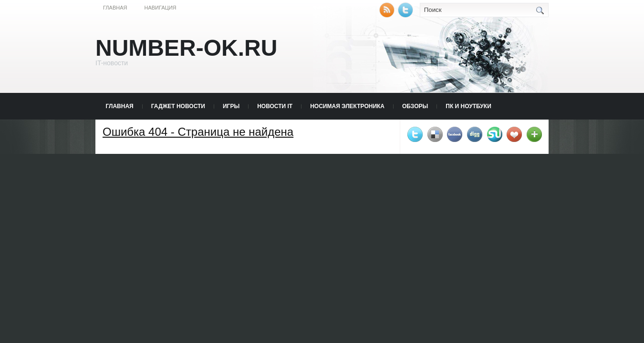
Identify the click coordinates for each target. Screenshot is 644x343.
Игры (231, 106)
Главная (115, 7)
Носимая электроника (347, 106)
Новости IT (274, 106)
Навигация (160, 7)
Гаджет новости (178, 106)
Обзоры (415, 106)
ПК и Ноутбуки (468, 106)
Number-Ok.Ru (186, 48)
